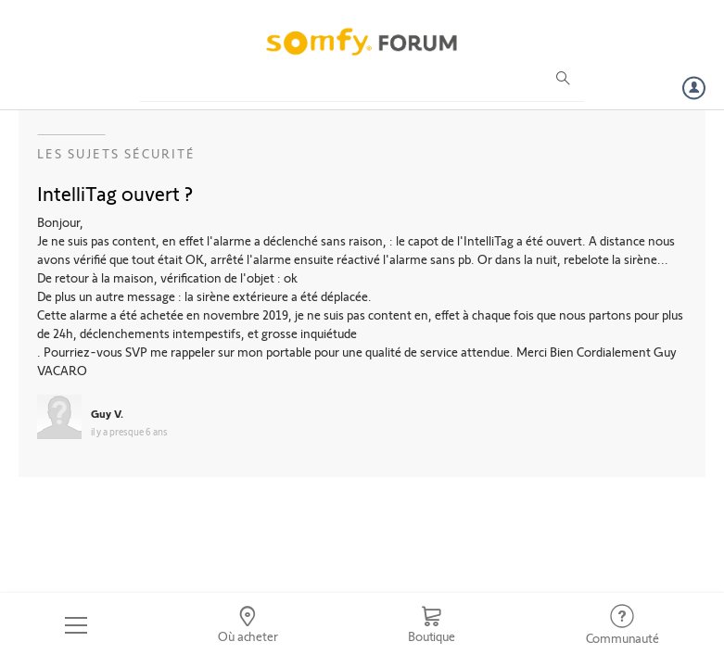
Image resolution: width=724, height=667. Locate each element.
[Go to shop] (431, 625)
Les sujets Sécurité (116, 153)
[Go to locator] (248, 625)
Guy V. (107, 413)
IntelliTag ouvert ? (115, 193)
